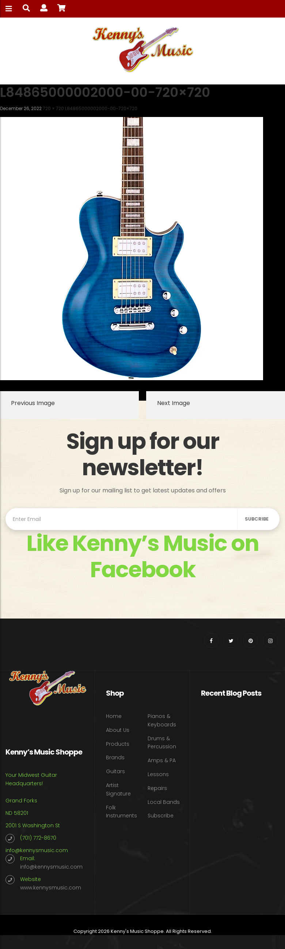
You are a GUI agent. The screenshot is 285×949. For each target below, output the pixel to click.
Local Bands (164, 802)
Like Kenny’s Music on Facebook (142, 556)
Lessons (158, 774)
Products (117, 744)
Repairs (157, 788)
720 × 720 (53, 108)
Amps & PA (162, 760)
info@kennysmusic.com (36, 850)
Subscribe (161, 815)
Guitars (115, 771)
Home (114, 716)
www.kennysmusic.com (50, 887)
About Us (117, 730)
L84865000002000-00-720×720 (101, 108)
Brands (115, 757)
